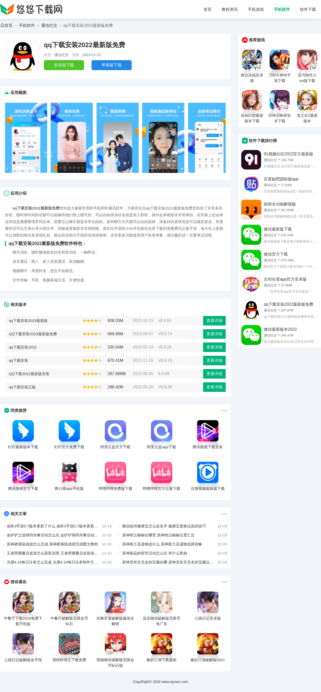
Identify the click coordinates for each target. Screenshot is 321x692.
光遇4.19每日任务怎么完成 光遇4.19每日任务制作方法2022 (59, 562)
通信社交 (49, 25)
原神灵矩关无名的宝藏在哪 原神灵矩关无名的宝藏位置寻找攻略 (174, 562)
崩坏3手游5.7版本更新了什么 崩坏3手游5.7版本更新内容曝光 (59, 526)
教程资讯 (230, 9)
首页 (208, 9)
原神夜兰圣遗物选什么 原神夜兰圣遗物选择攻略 (174, 544)
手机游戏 (256, 9)
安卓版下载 (64, 65)
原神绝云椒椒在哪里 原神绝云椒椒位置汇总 (174, 535)
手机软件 (282, 9)
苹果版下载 (112, 65)
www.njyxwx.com (175, 682)
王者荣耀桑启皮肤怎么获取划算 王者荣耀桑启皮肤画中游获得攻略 (59, 553)
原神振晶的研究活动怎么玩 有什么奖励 (174, 553)
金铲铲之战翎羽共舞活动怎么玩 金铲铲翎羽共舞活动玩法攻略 (59, 535)
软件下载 (308, 9)
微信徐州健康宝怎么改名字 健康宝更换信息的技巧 (174, 526)
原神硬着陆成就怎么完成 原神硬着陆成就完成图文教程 (59, 544)
